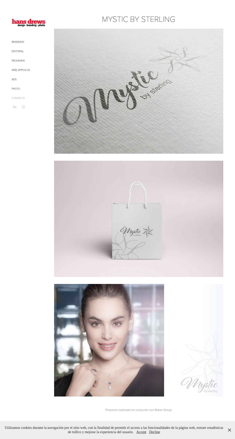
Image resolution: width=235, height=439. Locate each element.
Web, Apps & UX (21, 70)
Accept (141, 432)
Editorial (18, 51)
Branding (18, 41)
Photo (16, 88)
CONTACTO (18, 98)
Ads (14, 79)
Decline (154, 432)
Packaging (18, 60)
